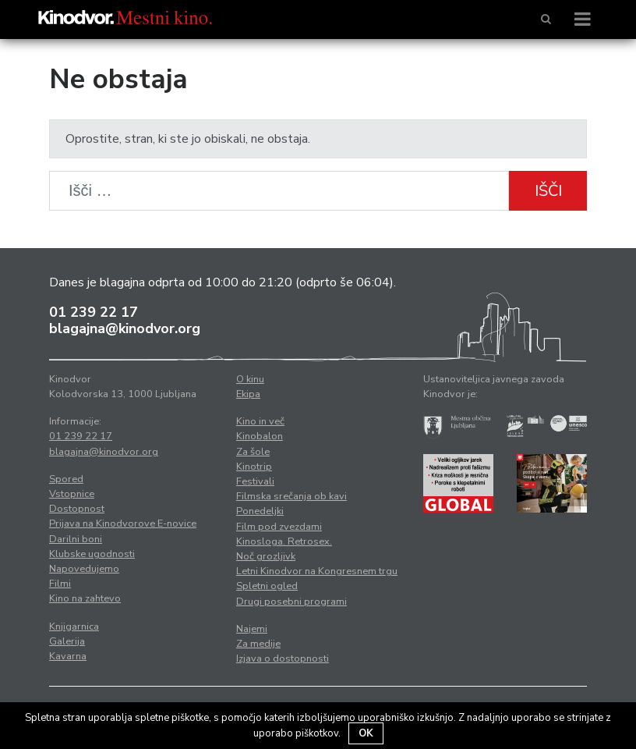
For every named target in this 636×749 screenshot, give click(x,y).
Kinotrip (254, 467)
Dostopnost (76, 509)
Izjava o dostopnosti (282, 658)
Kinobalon (259, 436)
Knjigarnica (74, 626)
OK (366, 733)
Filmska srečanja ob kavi (291, 496)
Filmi (60, 584)
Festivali (255, 481)
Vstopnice (71, 494)
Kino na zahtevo (85, 598)
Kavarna (68, 656)
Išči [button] (548, 190)
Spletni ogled (267, 586)
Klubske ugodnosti (92, 554)
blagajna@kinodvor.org (124, 328)
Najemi (251, 629)
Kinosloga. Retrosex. (284, 541)
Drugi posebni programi (291, 602)
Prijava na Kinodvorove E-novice (122, 523)
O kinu (250, 379)
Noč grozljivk (265, 556)
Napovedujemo (84, 569)
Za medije (258, 644)
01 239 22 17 (93, 312)
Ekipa (248, 394)
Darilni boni (75, 539)
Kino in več (260, 421)
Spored (66, 479)
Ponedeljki (260, 511)
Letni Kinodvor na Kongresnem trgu (317, 571)
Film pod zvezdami (279, 527)
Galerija (67, 641)
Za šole (253, 452)
